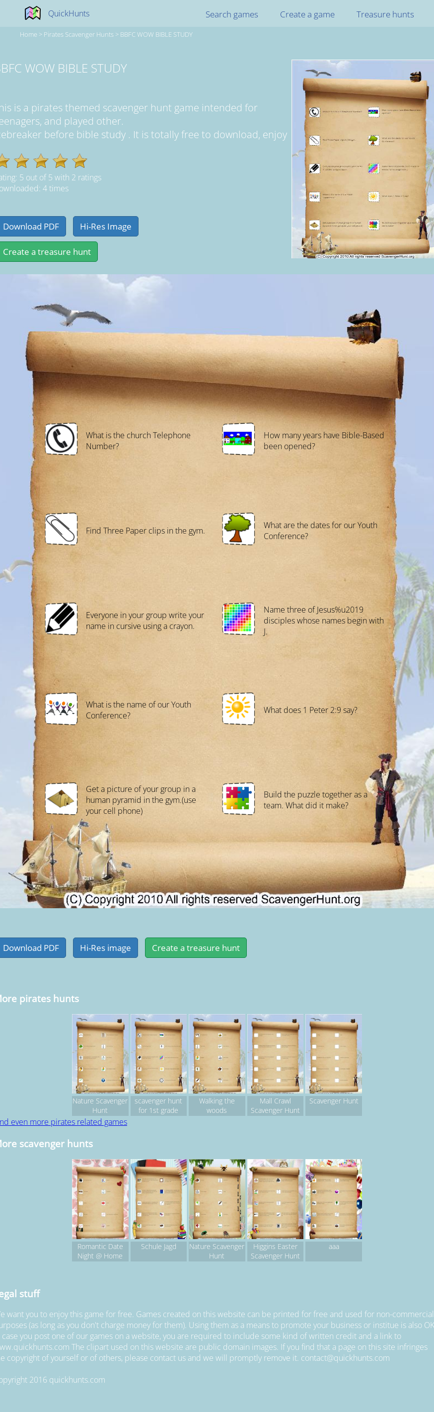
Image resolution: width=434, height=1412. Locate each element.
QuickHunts (68, 13)
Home (28, 34)
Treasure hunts (385, 14)
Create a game (307, 14)
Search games (232, 14)
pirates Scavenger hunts (79, 34)
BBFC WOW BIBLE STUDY (156, 34)
